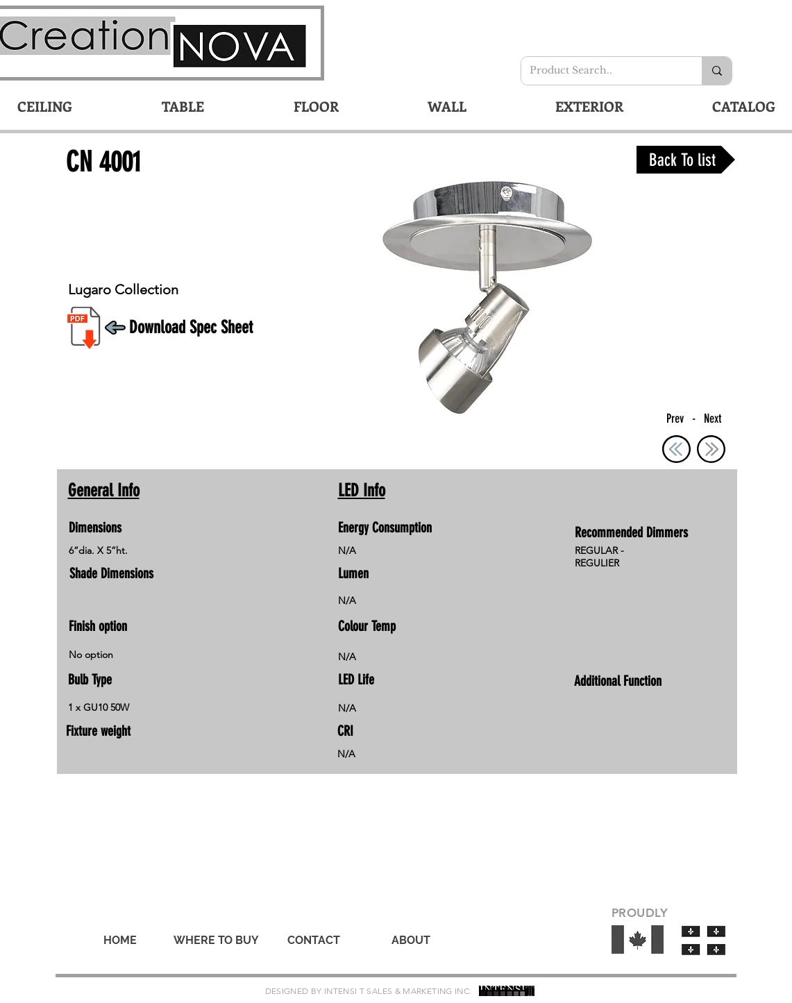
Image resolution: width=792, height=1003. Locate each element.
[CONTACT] (313, 940)
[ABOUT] (411, 940)
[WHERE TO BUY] (216, 940)
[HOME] (120, 940)
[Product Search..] (601, 71)
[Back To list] (686, 160)
